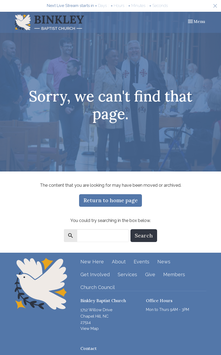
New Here (92, 261)
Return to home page (110, 200)
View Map (89, 328)
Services (127, 274)
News (163, 261)
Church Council (97, 287)
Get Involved (95, 274)
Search (144, 235)
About (119, 261)
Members (174, 274)
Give (150, 274)
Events (141, 261)
